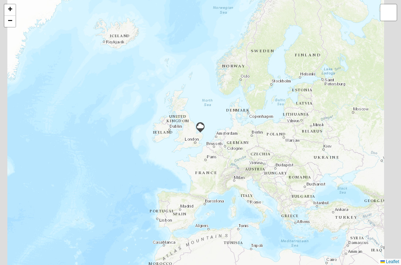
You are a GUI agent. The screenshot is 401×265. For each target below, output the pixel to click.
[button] (200, 127)
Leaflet (389, 261)
